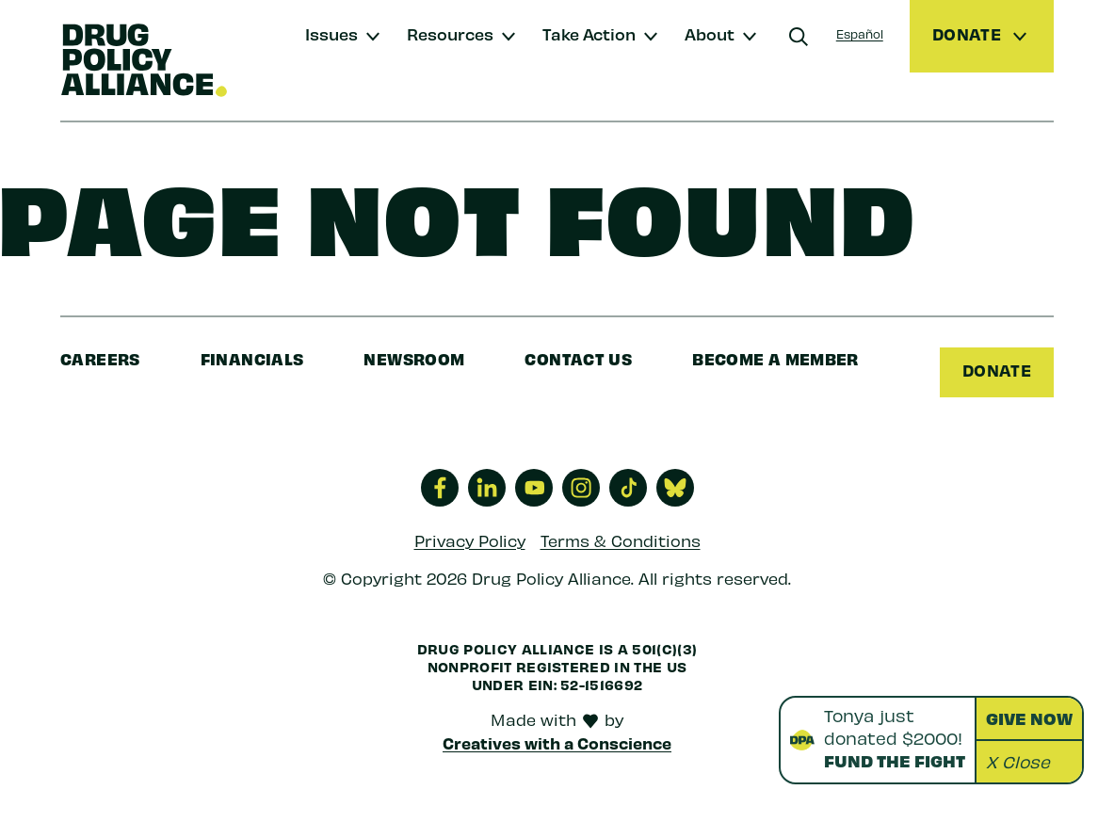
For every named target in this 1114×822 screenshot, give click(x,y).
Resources (450, 33)
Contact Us (578, 358)
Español (859, 33)
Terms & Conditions (621, 540)
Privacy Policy (469, 540)
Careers (100, 358)
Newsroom (413, 358)
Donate (996, 370)
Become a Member (775, 358)
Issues (331, 33)
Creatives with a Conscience (557, 743)
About (710, 33)
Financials (252, 358)
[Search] (798, 37)
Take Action (589, 33)
